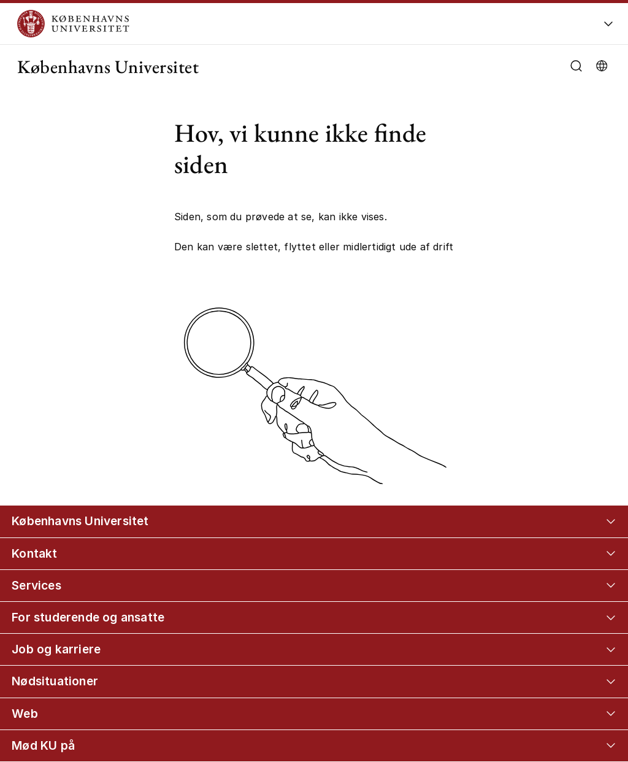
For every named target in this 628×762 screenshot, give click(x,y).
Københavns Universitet (108, 67)
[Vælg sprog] (601, 65)
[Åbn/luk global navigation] (608, 27)
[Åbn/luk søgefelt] (576, 66)
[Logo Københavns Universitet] (259, 23)
